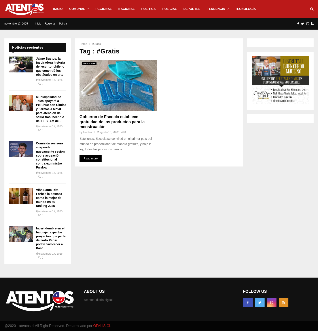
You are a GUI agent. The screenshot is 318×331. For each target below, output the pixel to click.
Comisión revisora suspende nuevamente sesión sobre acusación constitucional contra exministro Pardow (50, 155)
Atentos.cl (89, 132)
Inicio (58, 9)
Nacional (126, 9)
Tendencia (216, 9)
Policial (169, 9)
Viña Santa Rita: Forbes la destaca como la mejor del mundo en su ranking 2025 (49, 198)
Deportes (191, 9)
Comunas (77, 9)
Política (148, 9)
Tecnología (245, 9)
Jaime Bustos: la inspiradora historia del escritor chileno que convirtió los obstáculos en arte (50, 66)
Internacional (89, 63)
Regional (103, 9)
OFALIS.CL (102, 326)
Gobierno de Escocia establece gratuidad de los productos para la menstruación (112, 122)
